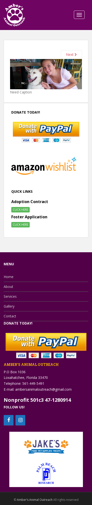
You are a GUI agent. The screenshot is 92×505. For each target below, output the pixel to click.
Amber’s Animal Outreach (35, 500)
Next (71, 54)
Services (10, 296)
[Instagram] (20, 420)
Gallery (9, 306)
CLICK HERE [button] (20, 210)
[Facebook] (8, 420)
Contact (10, 316)
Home (8, 276)
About (8, 286)
